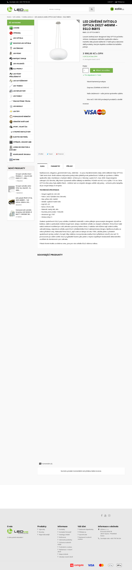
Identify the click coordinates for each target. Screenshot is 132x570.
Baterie (14, 159)
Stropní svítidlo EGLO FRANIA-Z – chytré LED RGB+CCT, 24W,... (24, 176)
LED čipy (14, 111)
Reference (62, 537)
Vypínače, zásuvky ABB (20, 142)
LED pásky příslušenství (15, 75)
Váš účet (82, 526)
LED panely (15, 96)
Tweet (50, 154)
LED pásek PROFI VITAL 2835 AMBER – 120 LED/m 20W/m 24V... (24, 200)
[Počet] (86, 70)
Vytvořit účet (83, 535)
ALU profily (16, 69)
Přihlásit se (82, 532)
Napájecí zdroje (17, 58)
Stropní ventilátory (20, 132)
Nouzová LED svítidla (20, 43)
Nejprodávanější (44, 535)
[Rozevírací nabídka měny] (111, 2)
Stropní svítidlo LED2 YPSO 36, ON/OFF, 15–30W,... (23, 188)
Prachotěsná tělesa (19, 101)
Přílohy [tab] (69, 166)
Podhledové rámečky (20, 116)
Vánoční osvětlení (19, 121)
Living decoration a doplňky (19, 148)
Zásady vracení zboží (66, 557)
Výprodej (14, 33)
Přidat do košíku (101, 70)
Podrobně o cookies (65, 547)
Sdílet (41, 154)
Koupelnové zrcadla (19, 154)
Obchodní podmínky (65, 540)
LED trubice (16, 86)
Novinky (41, 532)
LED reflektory (17, 91)
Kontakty (62, 529)
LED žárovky (16, 48)
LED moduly (16, 106)
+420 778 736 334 (24, 2)
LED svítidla (16, 38)
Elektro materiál (18, 137)
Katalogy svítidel (64, 535)
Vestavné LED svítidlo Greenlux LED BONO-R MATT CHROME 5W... (24, 212)
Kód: (84, 32)
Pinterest (60, 154)
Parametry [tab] (55, 166)
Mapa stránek (63, 554)
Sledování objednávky (86, 529)
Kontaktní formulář (65, 532)
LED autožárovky (18, 81)
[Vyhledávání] (71, 9)
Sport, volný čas (18, 127)
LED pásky (15, 53)
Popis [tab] (42, 166)
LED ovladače (16, 63)
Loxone (14, 28)
